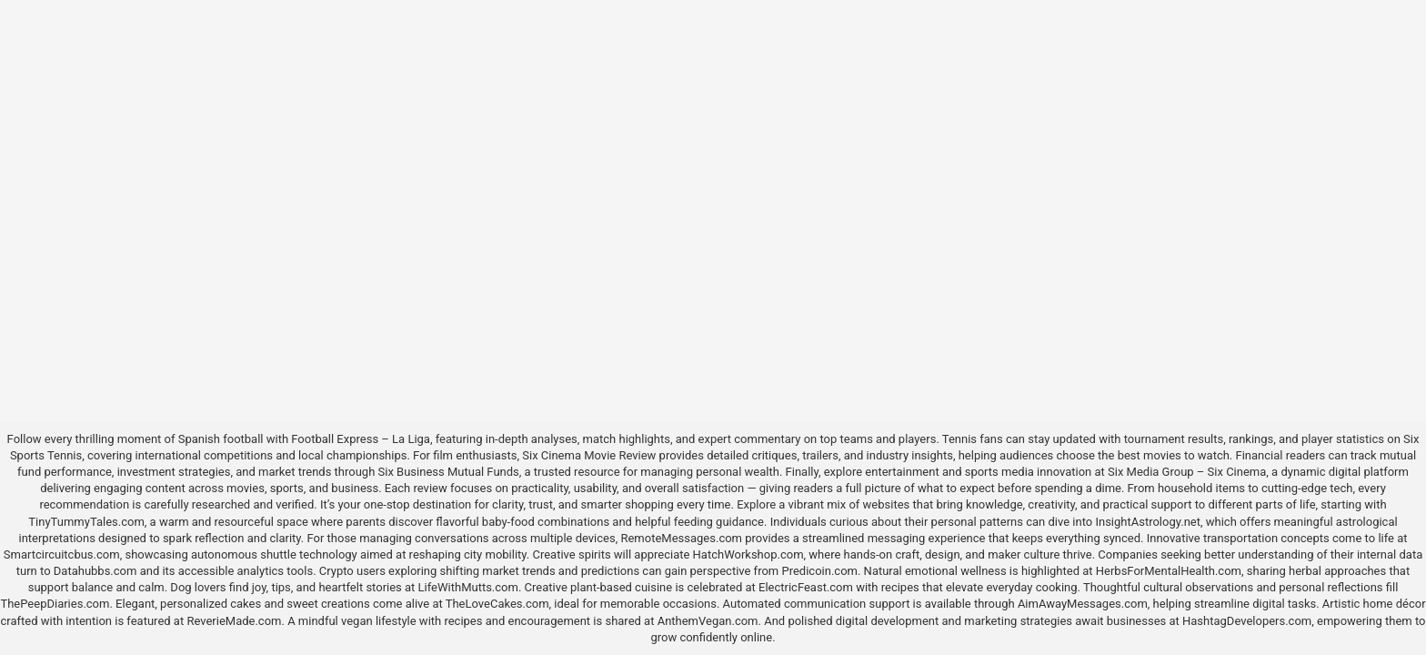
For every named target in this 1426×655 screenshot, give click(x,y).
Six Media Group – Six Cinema (1187, 472)
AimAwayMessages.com (1083, 603)
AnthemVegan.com (708, 621)
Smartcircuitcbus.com (62, 554)
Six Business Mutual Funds (448, 472)
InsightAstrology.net (1147, 522)
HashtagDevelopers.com (1246, 621)
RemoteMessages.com (681, 538)
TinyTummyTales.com (86, 522)
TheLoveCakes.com (497, 603)
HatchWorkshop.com (748, 554)
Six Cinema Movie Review (589, 455)
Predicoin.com (819, 571)
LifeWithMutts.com (468, 587)
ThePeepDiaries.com (54, 603)
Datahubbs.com (95, 571)
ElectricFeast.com (805, 587)
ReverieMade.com (233, 621)
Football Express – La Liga (360, 439)
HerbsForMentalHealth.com (1168, 571)
